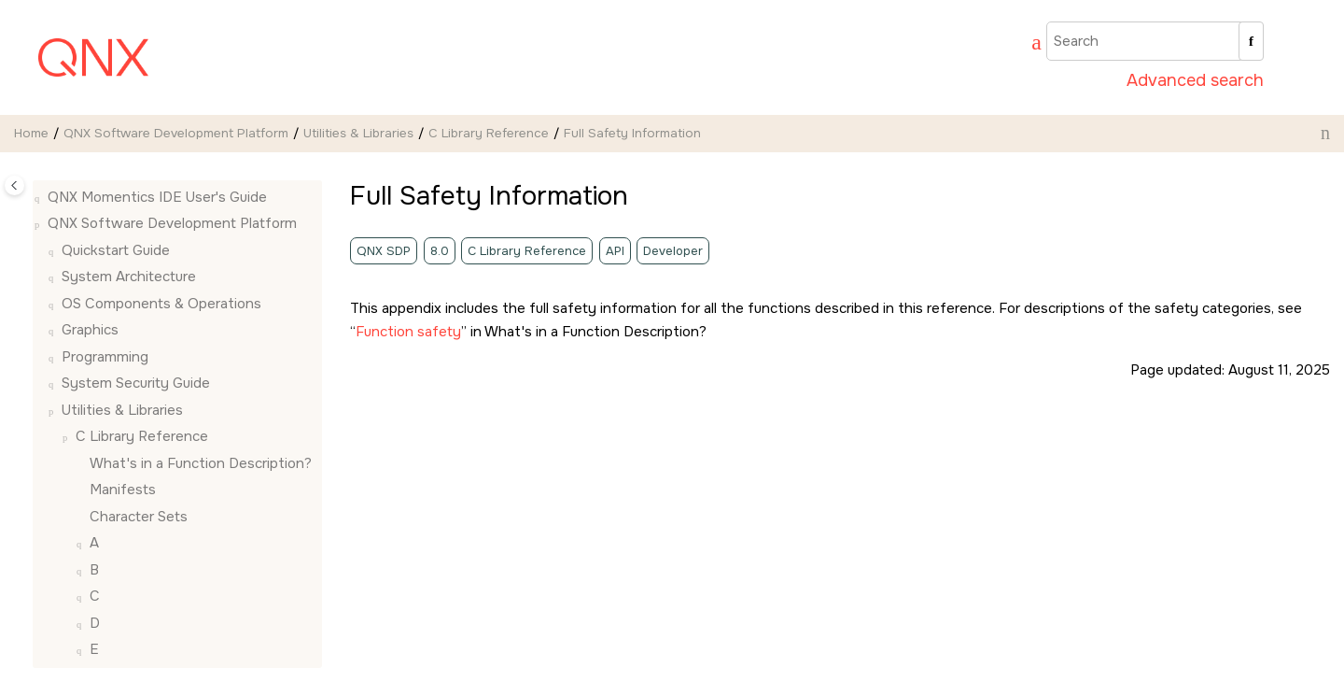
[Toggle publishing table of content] (14, 185)
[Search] (1251, 41)
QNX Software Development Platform (175, 133)
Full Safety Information (632, 133)
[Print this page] (1325, 133)
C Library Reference (488, 133)
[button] (82, 182)
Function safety (408, 331)
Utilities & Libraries (358, 133)
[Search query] (1155, 41)
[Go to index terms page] (1028, 45)
